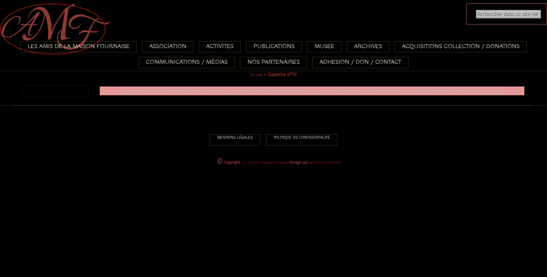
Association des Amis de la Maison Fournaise (44, 8)
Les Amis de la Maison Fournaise (265, 162)
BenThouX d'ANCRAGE (325, 162)
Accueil (256, 74)
